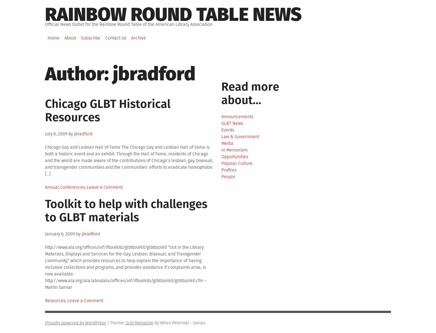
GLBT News (232, 123)
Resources (55, 300)
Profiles (228, 170)
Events (227, 130)
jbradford (83, 133)
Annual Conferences (65, 187)
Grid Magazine (139, 322)
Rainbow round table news (173, 14)
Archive (138, 38)
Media (227, 143)
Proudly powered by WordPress (75, 322)
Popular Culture (236, 163)
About (70, 38)
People (228, 176)
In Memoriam (234, 150)
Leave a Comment (105, 187)
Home (54, 38)
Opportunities (234, 156)
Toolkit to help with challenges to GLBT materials (126, 210)
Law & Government (240, 136)
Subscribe (90, 38)
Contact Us (115, 38)
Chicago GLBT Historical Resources (107, 110)
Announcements (237, 116)
